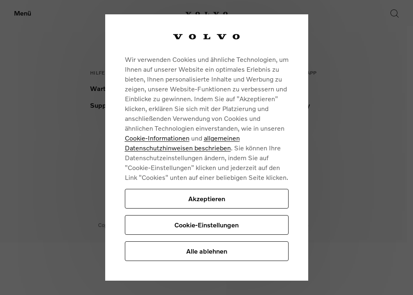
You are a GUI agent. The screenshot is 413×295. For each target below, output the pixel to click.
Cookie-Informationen (157, 138)
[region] (206, 147)
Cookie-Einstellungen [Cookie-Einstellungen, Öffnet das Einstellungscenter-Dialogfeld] (206, 225)
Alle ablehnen (206, 251)
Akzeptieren (206, 198)
